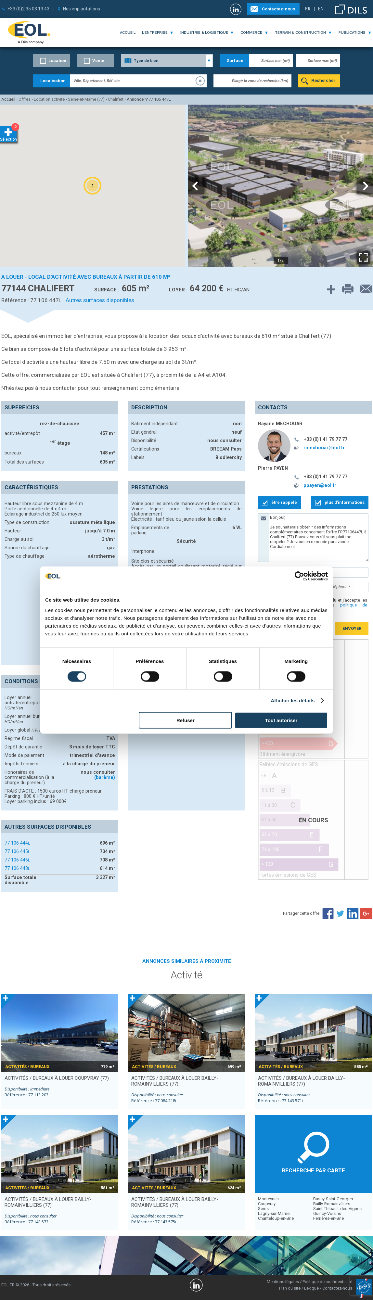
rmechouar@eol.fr (324, 447)
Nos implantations (81, 8)
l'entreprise (155, 33)
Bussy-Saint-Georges (333, 1198)
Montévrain (268, 1198)
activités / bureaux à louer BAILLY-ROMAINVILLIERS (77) (174, 1081)
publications (352, 33)
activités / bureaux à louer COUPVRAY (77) (57, 1078)
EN (321, 8)
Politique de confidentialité (327, 1281)
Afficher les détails (293, 700)
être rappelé (284, 502)
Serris (263, 1208)
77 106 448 (17, 868)
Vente (98, 60)
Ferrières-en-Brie (328, 1218)
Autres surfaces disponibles (100, 300)
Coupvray (267, 1203)
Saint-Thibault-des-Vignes (337, 1208)
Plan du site (290, 1288)
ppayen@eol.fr (319, 485)
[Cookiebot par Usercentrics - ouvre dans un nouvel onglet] (299, 576)
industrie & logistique (204, 33)
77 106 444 (17, 843)
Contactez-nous (278, 8)
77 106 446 (17, 859)
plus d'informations (345, 502)
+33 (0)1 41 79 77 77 (325, 439)
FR (308, 8)
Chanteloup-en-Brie (276, 1218)
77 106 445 (17, 851)
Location (57, 60)
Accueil (127, 33)
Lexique (311, 1288)
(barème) (104, 777)
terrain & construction (300, 33)
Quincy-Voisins (327, 1213)
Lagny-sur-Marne (273, 1213)
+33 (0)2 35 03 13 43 (28, 8)
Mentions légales (283, 1281)
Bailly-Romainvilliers (331, 1203)
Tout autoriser (281, 720)
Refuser (185, 720)
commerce (251, 33)
